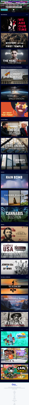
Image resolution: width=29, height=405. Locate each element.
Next (28, 6)
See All (27, 14)
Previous (1, 6)
